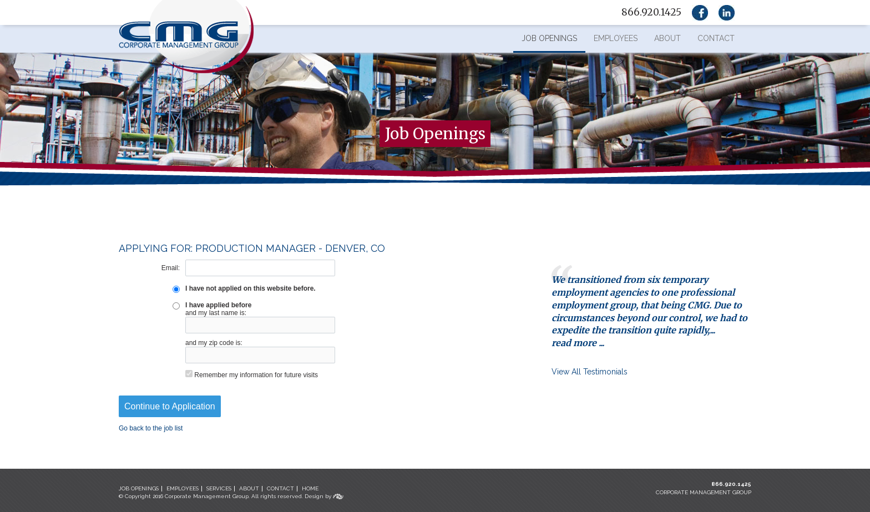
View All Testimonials (590, 371)
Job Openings (549, 38)
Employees (616, 38)
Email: (170, 268)
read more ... (578, 342)
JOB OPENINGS (139, 488)
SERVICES (218, 488)
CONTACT (280, 488)
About (667, 38)
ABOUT (249, 488)
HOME (310, 488)
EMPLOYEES (182, 488)
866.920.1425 (731, 484)
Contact (716, 38)
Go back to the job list (151, 428)
